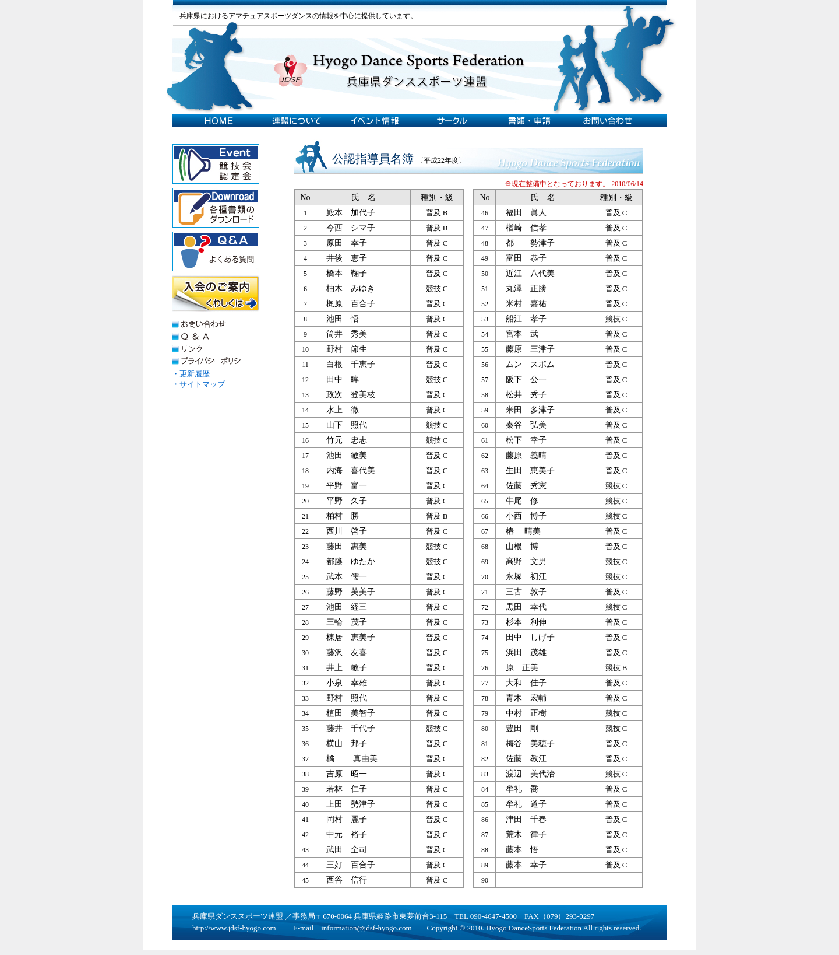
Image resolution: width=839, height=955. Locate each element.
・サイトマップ (198, 384)
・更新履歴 (191, 373)
